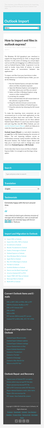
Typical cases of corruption (19, 379)
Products (10, 412)
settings (17, 344)
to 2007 (15, 308)
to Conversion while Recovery (21, 388)
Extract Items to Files (16, 346)
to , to (17, 305)
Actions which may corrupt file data (19, 382)
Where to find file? (14, 363)
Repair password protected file (18, 385)
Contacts (24, 412)
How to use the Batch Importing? (17, 270)
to (17, 248)
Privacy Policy (17, 415)
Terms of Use (26, 415)
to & (15, 361)
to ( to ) (16, 273)
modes (16, 338)
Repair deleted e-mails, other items (21, 390)
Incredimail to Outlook (14, 245)
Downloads (17, 412)
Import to (14, 239)
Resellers (9, 415)
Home (14, 47)
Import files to (17, 276)
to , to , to (19, 302)
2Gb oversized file (16, 393)
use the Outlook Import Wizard (15, 126)
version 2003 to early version (19, 316)
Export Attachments (16, 349)
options (17, 341)
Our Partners (32, 412)
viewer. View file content (19, 396)
